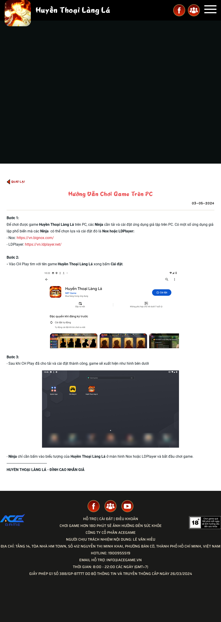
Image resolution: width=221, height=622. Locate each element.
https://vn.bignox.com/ (35, 238)
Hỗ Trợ (89, 519)
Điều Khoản (127, 519)
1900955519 (119, 553)
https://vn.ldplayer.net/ (43, 244)
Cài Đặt (106, 519)
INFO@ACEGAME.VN (124, 560)
